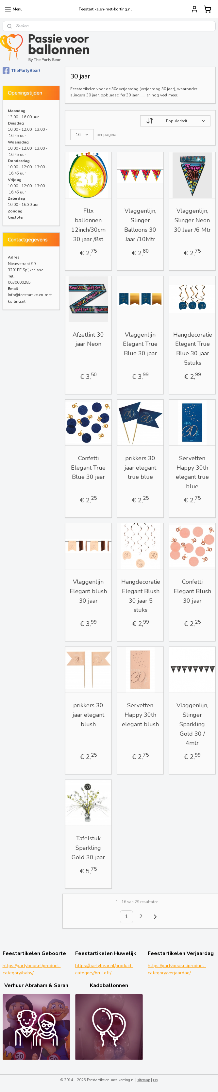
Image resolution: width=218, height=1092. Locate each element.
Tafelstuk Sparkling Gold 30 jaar (88, 847)
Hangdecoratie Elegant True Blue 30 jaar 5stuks (192, 349)
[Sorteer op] (175, 121)
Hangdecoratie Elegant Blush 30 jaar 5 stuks (140, 596)
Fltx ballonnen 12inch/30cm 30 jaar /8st (88, 225)
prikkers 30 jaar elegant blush (88, 714)
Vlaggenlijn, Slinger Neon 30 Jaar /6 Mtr (192, 220)
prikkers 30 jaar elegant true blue (140, 467)
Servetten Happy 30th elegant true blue (192, 472)
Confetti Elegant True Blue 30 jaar (88, 467)
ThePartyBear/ (21, 71)
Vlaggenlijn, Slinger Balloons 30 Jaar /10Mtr (140, 225)
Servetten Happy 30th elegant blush (140, 714)
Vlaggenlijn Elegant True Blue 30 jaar (140, 344)
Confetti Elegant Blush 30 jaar (192, 591)
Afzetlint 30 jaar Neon (88, 339)
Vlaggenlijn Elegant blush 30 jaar (88, 591)
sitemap (143, 1080)
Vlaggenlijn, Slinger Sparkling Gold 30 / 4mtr (192, 724)
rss (155, 1080)
